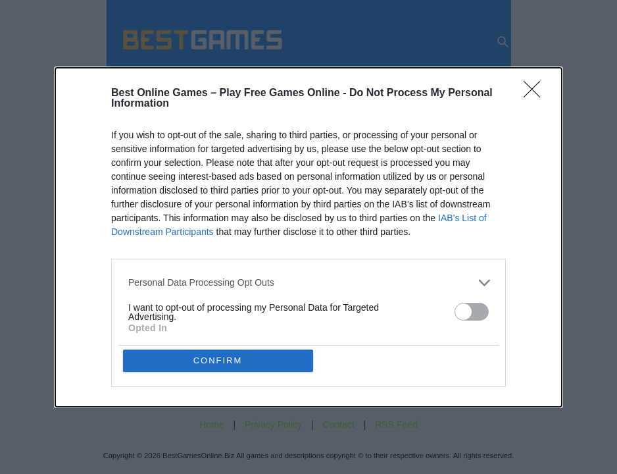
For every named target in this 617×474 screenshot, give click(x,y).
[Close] (536, 93)
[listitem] (308, 283)
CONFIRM (218, 360)
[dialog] (308, 237)
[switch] (472, 312)
